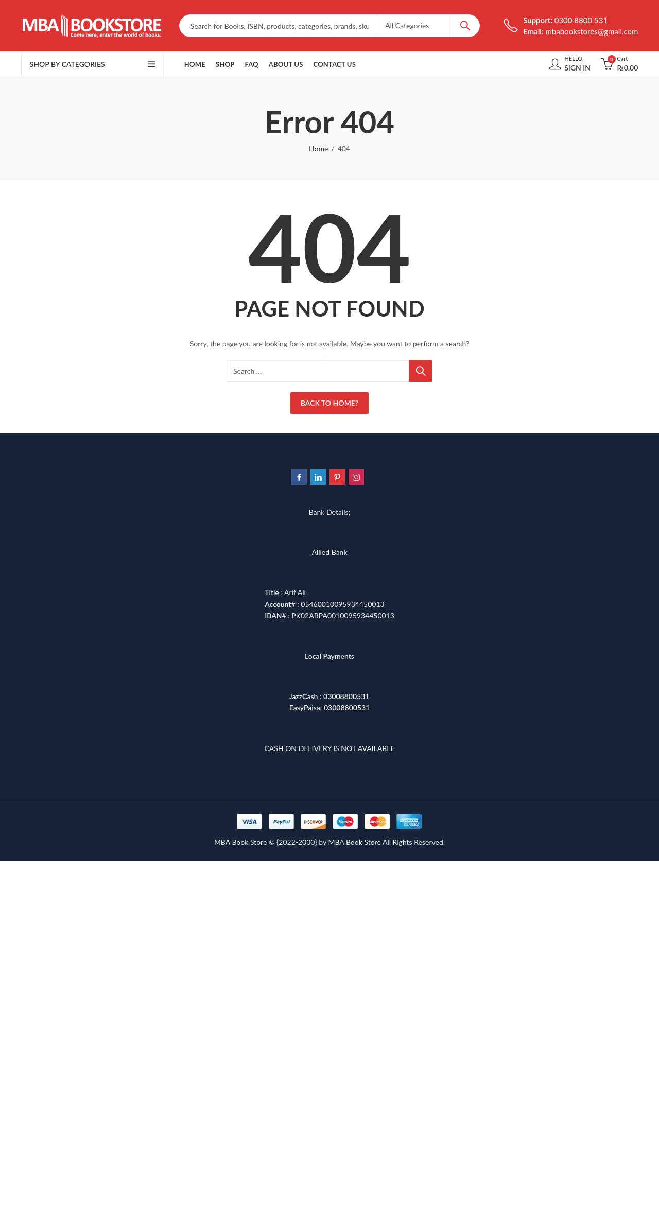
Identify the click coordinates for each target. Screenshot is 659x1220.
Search (465, 25)
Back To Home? (329, 402)
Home (318, 148)
